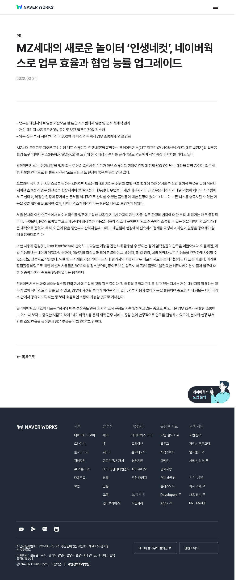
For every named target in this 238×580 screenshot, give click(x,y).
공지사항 (166, 469)
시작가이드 (167, 452)
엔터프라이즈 (111, 503)
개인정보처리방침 (78, 564)
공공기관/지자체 (113, 461)
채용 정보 (195, 495)
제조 (106, 435)
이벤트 (164, 461)
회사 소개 (195, 486)
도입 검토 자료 (169, 435)
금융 (106, 486)
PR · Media (197, 503)
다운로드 (79, 478)
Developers (169, 495)
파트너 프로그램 (199, 444)
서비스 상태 (196, 461)
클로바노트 (81, 452)
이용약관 (56, 564)
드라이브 (79, 444)
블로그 (164, 444)
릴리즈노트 (167, 486)
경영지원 (79, 461)
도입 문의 (195, 435)
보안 (77, 486)
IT (104, 444)
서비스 (107, 452)
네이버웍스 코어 (84, 435)
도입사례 (137, 503)
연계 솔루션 (167, 478)
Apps (164, 503)
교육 (106, 495)
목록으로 (28, 357)
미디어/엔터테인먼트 (116, 469)
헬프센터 (194, 452)
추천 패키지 (139, 478)
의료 (106, 478)
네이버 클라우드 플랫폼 (153, 548)
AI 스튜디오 (81, 469)
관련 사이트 (191, 548)
